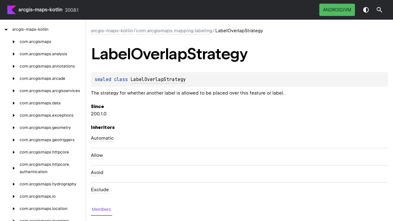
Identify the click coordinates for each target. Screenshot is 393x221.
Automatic (102, 138)
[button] (379, 10)
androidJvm (337, 9)
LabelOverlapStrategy (158, 79)
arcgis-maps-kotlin (40, 10)
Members (101, 209)
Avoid (97, 172)
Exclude (100, 189)
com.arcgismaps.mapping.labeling (174, 30)
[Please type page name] (379, 10)
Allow (97, 155)
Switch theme (366, 10)
